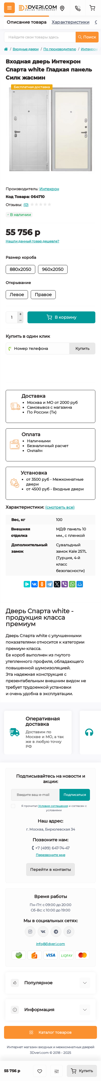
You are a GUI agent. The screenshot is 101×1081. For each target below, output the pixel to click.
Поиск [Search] (87, 37)
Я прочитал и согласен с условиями (52, 808)
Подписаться (75, 795)
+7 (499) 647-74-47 (52, 848)
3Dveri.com (39, 1053)
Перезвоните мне (50, 855)
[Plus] (20, 314)
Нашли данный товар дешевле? (32, 241)
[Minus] (20, 320)
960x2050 (53, 269)
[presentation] (47, 366)
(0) (26, 205)
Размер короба (21, 257)
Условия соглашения (53, 806)
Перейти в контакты (50, 869)
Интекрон (89, 49)
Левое (17, 294)
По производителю (59, 49)
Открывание (18, 283)
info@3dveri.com (50, 944)
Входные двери (26, 49)
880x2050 (20, 269)
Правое (43, 294)
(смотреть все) (60, 507)
